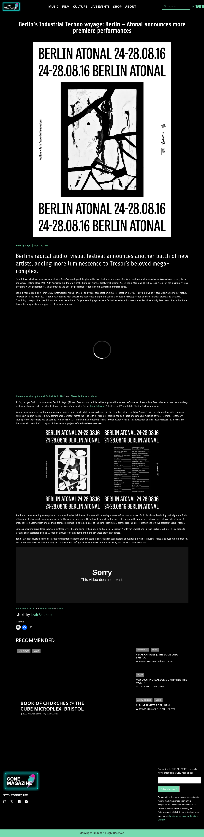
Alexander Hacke (79, 396)
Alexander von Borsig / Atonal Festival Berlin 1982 (40, 396)
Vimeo (94, 396)
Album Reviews (144, 700)
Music (53, 6)
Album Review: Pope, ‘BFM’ (153, 705)
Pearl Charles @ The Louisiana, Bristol (157, 656)
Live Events (24, 651)
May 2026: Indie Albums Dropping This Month (161, 681)
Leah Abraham (41, 615)
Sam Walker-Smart (33, 713)
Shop (117, 6)
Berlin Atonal (46, 608)
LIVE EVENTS (100, 6)
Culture (80, 6)
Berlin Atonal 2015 (25, 608)
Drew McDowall (97, 406)
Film (66, 6)
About (130, 6)
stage (27, 245)
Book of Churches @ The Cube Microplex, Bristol (52, 706)
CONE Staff (144, 686)
